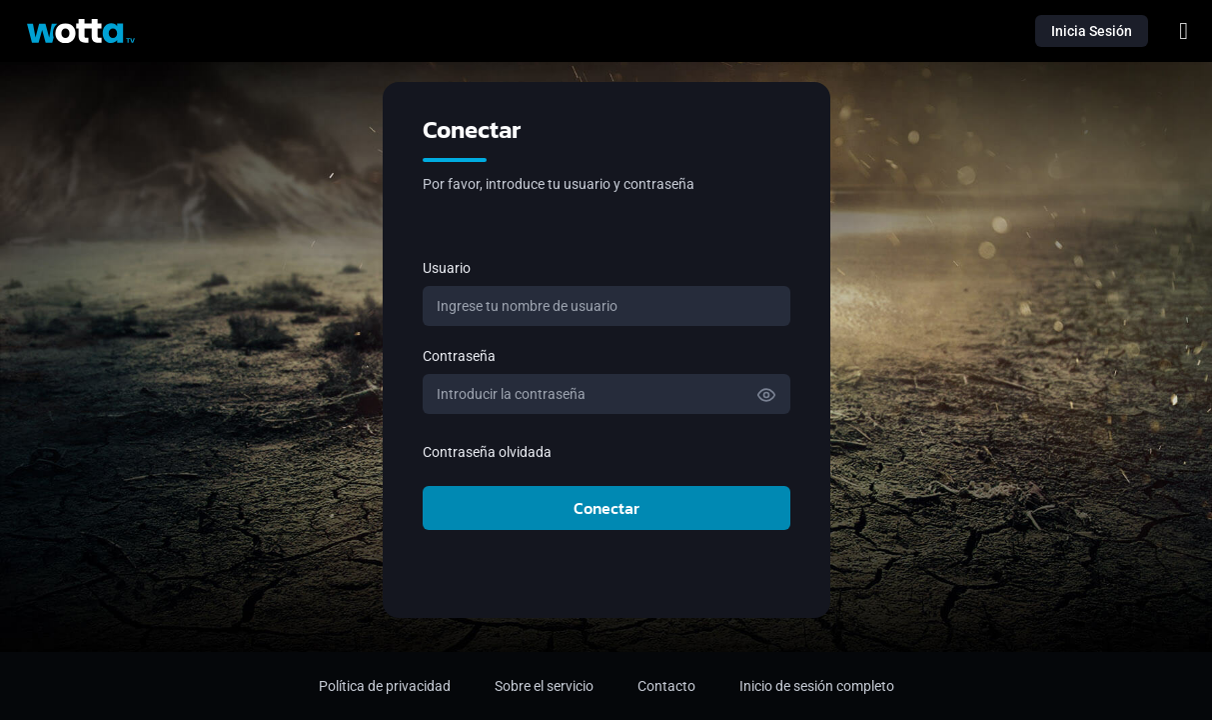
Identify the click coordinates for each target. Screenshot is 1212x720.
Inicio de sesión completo (816, 686)
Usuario (447, 268)
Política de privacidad (385, 686)
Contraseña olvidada (487, 452)
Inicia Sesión (1091, 31)
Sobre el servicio (544, 686)
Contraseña (459, 356)
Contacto (666, 686)
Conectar (606, 508)
